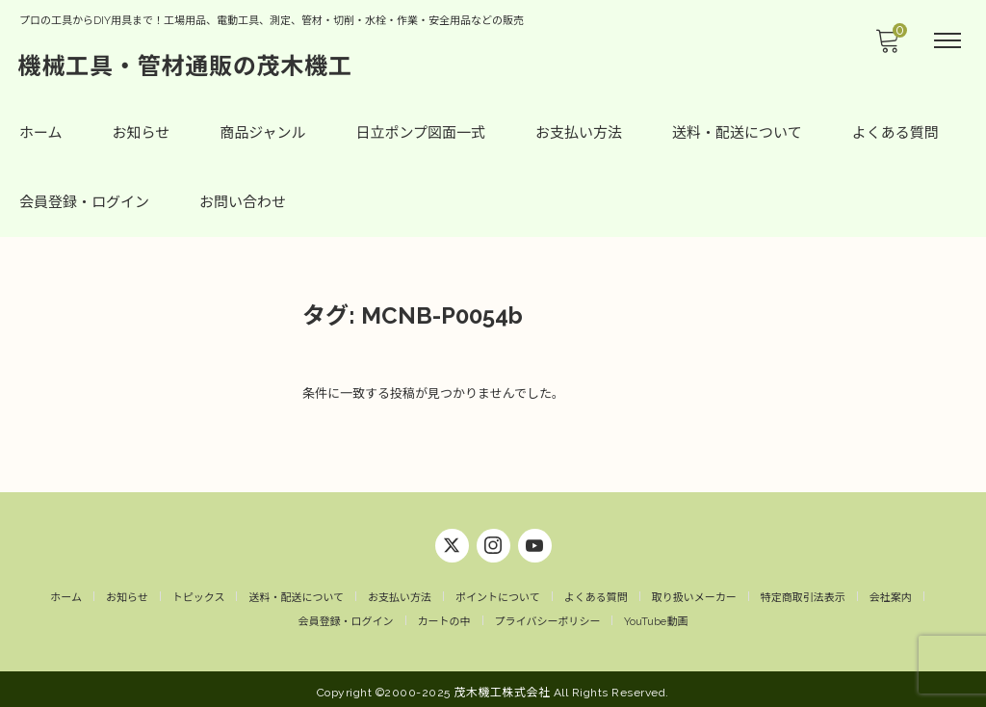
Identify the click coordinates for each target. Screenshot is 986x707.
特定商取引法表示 (803, 591)
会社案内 (890, 591)
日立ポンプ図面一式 (421, 133)
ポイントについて (497, 591)
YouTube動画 (656, 616)
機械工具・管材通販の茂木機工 (186, 65)
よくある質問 (895, 133)
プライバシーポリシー (548, 616)
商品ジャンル (262, 133)
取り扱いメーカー (694, 591)
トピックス (198, 591)
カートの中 (444, 616)
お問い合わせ (242, 202)
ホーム (41, 133)
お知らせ (141, 133)
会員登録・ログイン (84, 202)
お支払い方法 (578, 133)
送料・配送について (737, 133)
